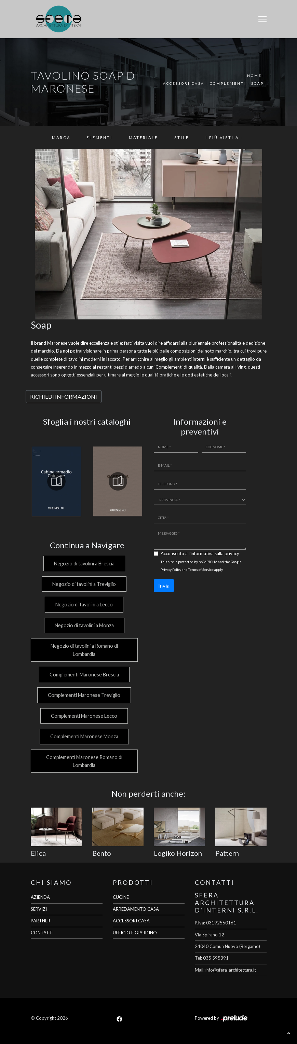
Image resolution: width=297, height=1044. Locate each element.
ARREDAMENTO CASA (136, 909)
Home (254, 75)
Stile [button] (181, 137)
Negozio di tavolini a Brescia (83, 563)
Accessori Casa (183, 83)
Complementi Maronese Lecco (84, 716)
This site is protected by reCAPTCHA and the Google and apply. (201, 566)
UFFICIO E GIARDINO (135, 932)
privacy (232, 553)
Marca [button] (61, 137)
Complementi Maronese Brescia (83, 674)
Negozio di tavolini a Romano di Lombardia (83, 650)
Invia (164, 585)
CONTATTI (42, 932)
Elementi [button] (99, 137)
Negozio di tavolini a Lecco (83, 604)
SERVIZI (39, 909)
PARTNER (40, 920)
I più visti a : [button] (224, 137)
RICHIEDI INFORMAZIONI (63, 396)
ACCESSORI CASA (131, 920)
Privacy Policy (171, 569)
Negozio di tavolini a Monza (83, 625)
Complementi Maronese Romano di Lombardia (83, 761)
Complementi (228, 83)
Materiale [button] (143, 137)
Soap (257, 83)
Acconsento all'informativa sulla (200, 553)
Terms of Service (201, 569)
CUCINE (121, 897)
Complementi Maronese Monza (84, 736)
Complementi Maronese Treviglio (84, 695)
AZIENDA (40, 897)
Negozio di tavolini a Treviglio (84, 584)
